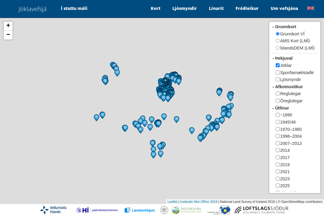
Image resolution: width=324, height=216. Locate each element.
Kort (155, 8)
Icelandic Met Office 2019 (198, 201)
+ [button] (8, 26)
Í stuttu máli (74, 8)
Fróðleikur (247, 8)
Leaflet (172, 201)
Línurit (216, 8)
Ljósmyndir (184, 8)
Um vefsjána (284, 8)
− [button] (8, 35)
